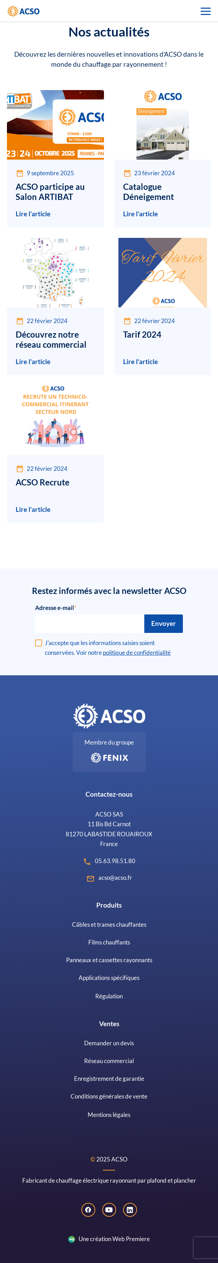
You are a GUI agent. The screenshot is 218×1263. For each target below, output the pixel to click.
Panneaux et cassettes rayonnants (109, 960)
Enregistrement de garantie (109, 1078)
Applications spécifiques (109, 977)
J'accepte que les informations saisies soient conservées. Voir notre (108, 648)
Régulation (109, 996)
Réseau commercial (109, 1060)
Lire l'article (33, 214)
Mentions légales (109, 1114)
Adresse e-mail (54, 607)
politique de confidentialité (137, 652)
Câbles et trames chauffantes (109, 924)
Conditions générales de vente (109, 1096)
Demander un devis (109, 1043)
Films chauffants (109, 942)
